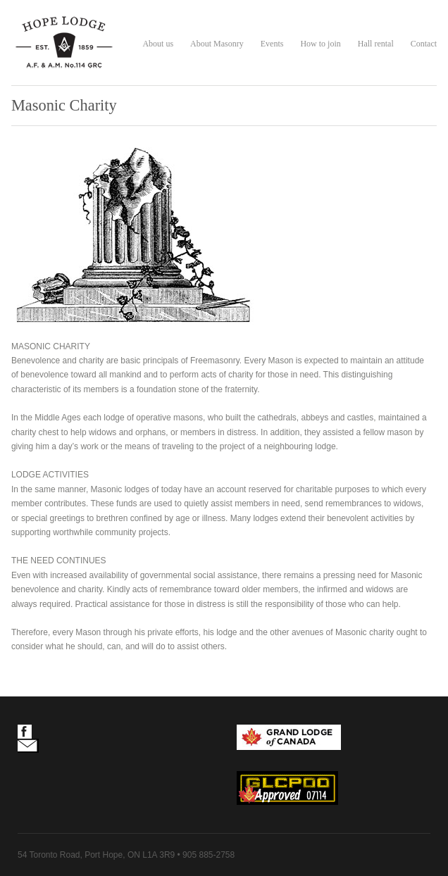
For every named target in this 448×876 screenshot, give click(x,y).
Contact (424, 44)
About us (157, 44)
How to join (320, 44)
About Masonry (217, 44)
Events (272, 44)
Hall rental (376, 44)
